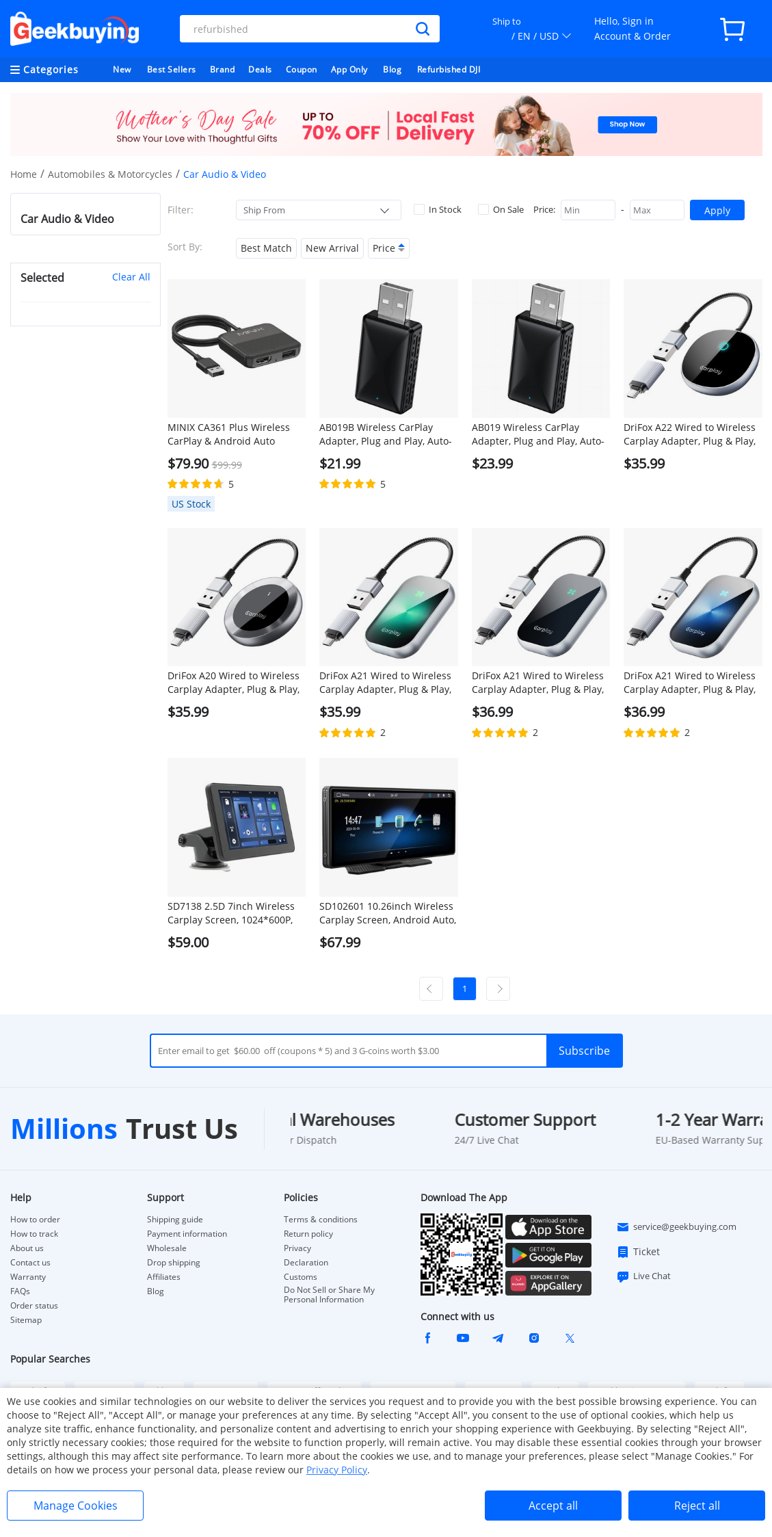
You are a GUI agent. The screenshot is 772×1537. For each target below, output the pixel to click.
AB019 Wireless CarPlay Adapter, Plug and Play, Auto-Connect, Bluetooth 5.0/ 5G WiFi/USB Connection (538, 434)
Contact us (30, 1262)
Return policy (308, 1234)
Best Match (266, 247)
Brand (222, 69)
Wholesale (167, 1248)
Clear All (131, 276)
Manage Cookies (76, 1505)
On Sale (501, 209)
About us (27, 1248)
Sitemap (26, 1320)
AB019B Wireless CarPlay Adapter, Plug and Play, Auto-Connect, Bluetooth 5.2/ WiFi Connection (385, 434)
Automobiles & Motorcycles (110, 174)
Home (23, 174)
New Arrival (332, 247)
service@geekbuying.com (676, 1227)
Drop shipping (173, 1262)
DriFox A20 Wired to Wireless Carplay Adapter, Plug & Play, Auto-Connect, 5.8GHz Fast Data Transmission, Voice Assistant (234, 682)
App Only (349, 69)
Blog (392, 69)
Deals (260, 69)
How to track (34, 1234)
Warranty (28, 1277)
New (122, 69)
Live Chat (643, 1276)
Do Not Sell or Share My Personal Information (329, 1294)
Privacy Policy (336, 1469)
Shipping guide (175, 1219)
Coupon (301, 69)
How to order (35, 1219)
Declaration (306, 1262)
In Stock (438, 209)
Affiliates (164, 1277)
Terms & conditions (321, 1219)
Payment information (187, 1234)
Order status (34, 1306)
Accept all (553, 1505)
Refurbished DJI (449, 69)
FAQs (20, 1291)
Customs (300, 1277)
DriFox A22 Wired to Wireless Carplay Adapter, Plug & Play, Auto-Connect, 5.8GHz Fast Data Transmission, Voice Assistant (690, 434)
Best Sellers (171, 69)
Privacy (297, 1248)
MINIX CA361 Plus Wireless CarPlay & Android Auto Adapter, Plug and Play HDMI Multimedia (233, 434)
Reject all (697, 1505)
